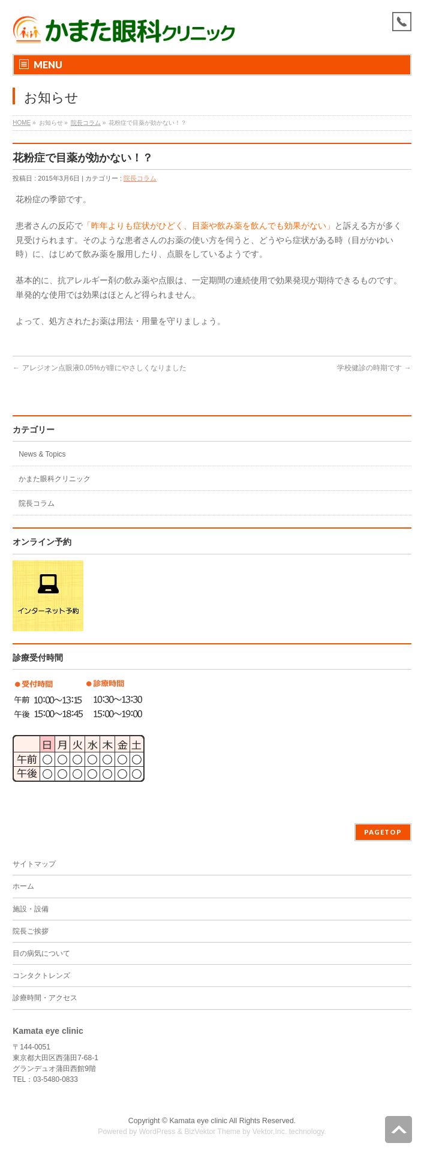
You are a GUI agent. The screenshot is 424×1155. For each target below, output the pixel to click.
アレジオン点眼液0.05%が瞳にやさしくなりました (99, 368)
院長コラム (86, 122)
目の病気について (41, 953)
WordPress (157, 1131)
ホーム (23, 886)
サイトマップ (34, 864)
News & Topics (42, 454)
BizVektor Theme (212, 1131)
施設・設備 (31, 909)
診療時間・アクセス (45, 998)
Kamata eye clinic (198, 1121)
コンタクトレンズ (41, 975)
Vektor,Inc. (269, 1131)
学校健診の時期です (374, 368)
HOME (22, 122)
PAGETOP (383, 832)
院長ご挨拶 (31, 931)
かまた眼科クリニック (55, 479)
